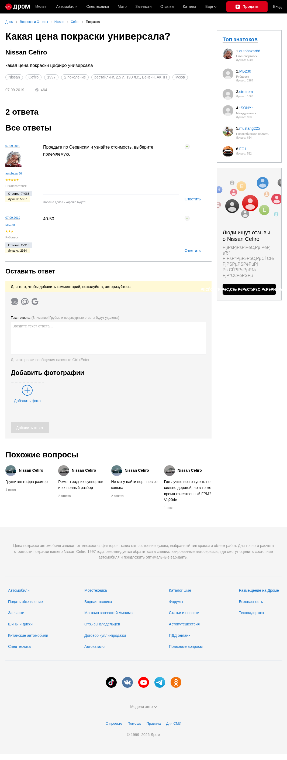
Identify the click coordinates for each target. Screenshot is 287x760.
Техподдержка (251, 613)
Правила (154, 723)
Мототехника (95, 590)
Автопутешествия (184, 624)
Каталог (190, 6)
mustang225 (249, 128)
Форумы (176, 602)
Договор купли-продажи (105, 635)
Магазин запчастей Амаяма (108, 613)
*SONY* (246, 108)
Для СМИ (173, 723)
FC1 (242, 149)
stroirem (246, 92)
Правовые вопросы (186, 646)
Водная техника (98, 602)
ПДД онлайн (180, 635)
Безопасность (251, 602)
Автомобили (67, 6)
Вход (277, 6)
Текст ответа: (65, 317)
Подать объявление (25, 602)
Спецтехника (19, 646)
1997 (51, 77)
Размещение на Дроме (259, 590)
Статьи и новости (184, 613)
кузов (180, 77)
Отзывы (167, 6)
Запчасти (143, 6)
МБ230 (10, 225)
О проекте (114, 723)
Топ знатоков (240, 39)
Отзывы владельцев (102, 624)
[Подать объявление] (247, 6)
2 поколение (75, 77)
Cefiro (34, 77)
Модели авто (143, 706)
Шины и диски (20, 624)
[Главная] (17, 6)
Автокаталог (95, 646)
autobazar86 (13, 173)
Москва (40, 6)
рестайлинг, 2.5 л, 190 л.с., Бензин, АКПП (130, 77)
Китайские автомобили (28, 635)
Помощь (134, 723)
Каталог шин (180, 590)
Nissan (14, 77)
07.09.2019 (12, 146)
